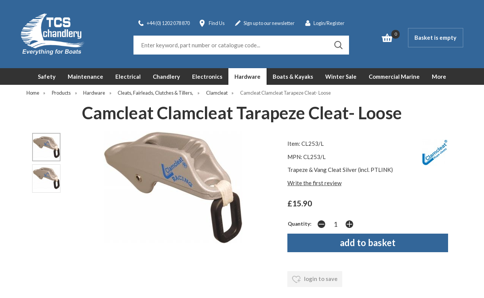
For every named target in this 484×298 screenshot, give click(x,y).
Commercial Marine (394, 76)
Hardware (247, 76)
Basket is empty (435, 37)
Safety (47, 76)
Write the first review (314, 182)
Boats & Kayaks (293, 76)
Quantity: (300, 224)
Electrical (128, 76)
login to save (315, 279)
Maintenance (85, 76)
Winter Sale (341, 76)
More (439, 76)
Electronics (207, 76)
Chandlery (166, 76)
